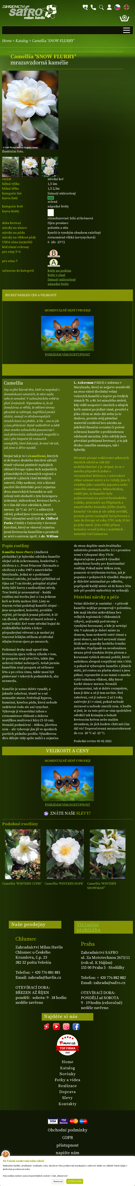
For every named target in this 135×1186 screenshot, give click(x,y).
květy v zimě (56, 275)
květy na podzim (59, 271)
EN (126, 7)
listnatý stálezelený (62, 280)
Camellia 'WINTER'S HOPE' (64, 884)
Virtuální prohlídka (89, 927)
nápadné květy (58, 284)
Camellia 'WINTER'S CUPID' (22, 884)
